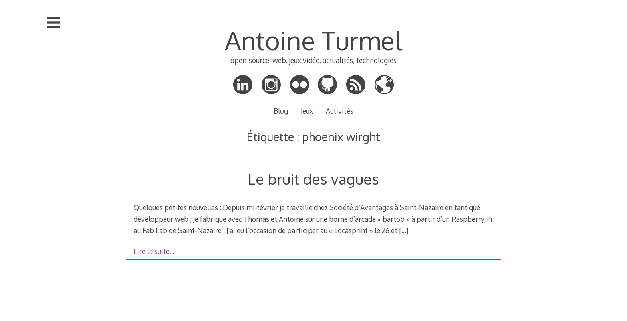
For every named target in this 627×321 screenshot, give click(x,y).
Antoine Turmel (313, 40)
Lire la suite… (154, 251)
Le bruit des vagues (313, 178)
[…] (403, 230)
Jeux (307, 110)
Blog (281, 110)
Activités (339, 110)
